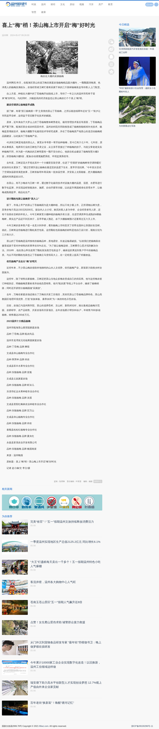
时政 (34, 4)
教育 (110, 4)
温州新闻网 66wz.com (25, 474)
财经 (53, 4)
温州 (43, 4)
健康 (43, 12)
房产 (101, 4)
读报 (149, 5)
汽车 (91, 4)
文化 (62, 4)
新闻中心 (97, 481)
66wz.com (43, 726)
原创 (72, 4)
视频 (81, 4)
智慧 (34, 12)
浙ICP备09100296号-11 (142, 726)
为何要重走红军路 (127, 126)
